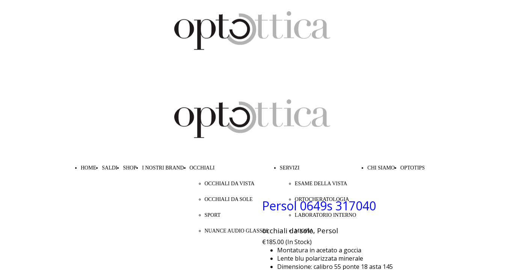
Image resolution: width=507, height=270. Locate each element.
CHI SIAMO (381, 168)
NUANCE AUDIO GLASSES (237, 231)
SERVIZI (290, 168)
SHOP (129, 168)
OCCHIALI (202, 168)
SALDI (109, 168)
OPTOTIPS (412, 168)
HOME (88, 168)
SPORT (213, 215)
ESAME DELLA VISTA (321, 183)
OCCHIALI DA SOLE (229, 199)
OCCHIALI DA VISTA (230, 183)
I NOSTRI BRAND (163, 168)
